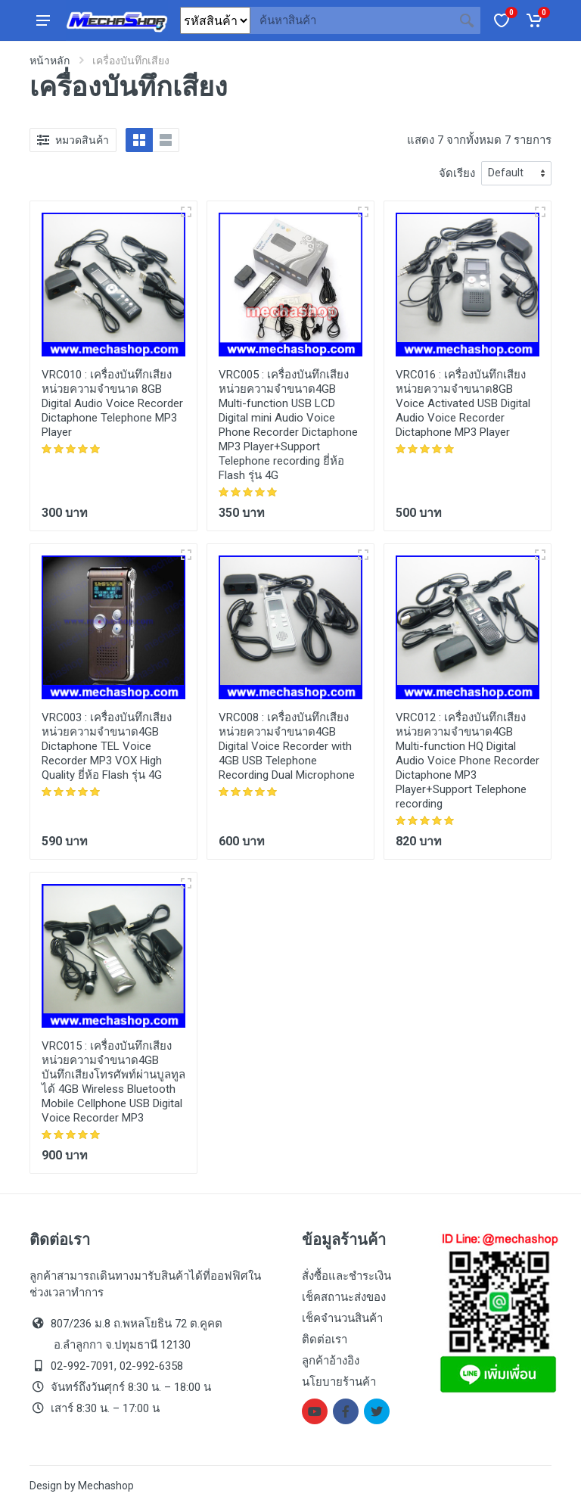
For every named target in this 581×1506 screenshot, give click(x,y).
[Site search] (351, 20)
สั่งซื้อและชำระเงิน (346, 1276)
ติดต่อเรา (324, 1339)
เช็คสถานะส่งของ (344, 1297)
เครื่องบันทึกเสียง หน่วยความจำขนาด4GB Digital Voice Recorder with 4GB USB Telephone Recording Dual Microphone (287, 746)
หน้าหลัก (50, 60)
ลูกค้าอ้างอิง (330, 1361)
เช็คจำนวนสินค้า (342, 1318)
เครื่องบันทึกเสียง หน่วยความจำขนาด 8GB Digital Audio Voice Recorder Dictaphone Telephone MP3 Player (112, 403)
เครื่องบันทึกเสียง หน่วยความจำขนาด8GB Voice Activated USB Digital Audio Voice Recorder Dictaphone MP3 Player (463, 403)
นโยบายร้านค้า (339, 1382)
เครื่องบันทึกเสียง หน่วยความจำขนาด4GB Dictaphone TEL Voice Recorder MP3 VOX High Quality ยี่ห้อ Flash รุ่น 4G (107, 746)
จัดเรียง (457, 173)
